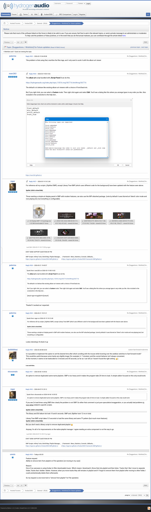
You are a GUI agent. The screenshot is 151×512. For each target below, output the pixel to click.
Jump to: (127, 495)
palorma (12, 56)
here (124, 36)
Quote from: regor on (40, 318)
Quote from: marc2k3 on (41, 270)
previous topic (135, 47)
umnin (12, 454)
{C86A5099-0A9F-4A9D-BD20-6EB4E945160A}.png (67, 238)
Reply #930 (29, 350)
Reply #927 (32, 181)
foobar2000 (29, 23)
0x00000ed (12, 350)
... (15, 42)
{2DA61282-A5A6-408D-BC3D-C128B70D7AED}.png (67, 221)
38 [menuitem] (25, 42)
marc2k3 (12, 73)
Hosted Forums (15, 23)
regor (12, 181)
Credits (17, 508)
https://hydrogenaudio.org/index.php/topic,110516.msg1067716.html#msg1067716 (56, 83)
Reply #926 (32, 74)
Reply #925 (29, 56)
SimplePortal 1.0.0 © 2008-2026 (28, 508)
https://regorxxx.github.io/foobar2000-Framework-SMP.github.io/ (82, 259)
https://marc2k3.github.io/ (34, 175)
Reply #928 (29, 265)
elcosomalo (13, 372)
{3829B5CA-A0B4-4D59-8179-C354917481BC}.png (122, 221)
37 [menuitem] (21, 42)
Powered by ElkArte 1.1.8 (7, 508)
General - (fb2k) (42, 23)
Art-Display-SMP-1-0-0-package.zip (39, 221)
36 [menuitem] (18, 42)
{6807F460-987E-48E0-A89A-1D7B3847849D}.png (39, 238)
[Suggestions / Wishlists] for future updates (66, 23)
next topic (144, 47)
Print (145, 42)
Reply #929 (29, 313)
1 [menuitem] (12, 42)
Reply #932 (29, 389)
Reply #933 (29, 454)
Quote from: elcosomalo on (42, 394)
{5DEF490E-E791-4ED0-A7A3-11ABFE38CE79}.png (94, 221)
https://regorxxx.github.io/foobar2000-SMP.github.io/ (42, 259)
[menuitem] (7, 42)
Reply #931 (29, 372)
